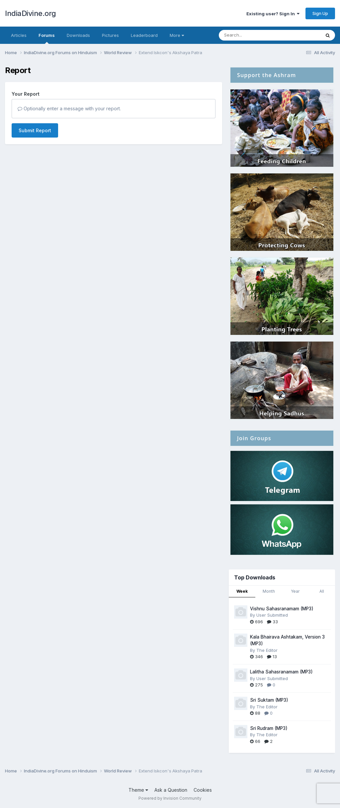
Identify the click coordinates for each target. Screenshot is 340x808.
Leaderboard (144, 35)
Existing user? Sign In (272, 13)
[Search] (251, 35)
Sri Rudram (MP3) (269, 728)
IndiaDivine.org (30, 13)
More (177, 35)
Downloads (78, 35)
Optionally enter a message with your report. (69, 108)
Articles (19, 35)
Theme (138, 790)
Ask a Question (170, 790)
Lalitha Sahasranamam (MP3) (281, 671)
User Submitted (272, 615)
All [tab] (321, 591)
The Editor (267, 650)
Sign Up (320, 13)
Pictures (110, 35)
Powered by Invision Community (170, 798)
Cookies (203, 790)
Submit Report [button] (35, 130)
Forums (47, 38)
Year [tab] (295, 591)
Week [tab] (242, 591)
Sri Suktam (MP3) (269, 700)
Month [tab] (269, 591)
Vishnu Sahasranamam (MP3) (281, 608)
